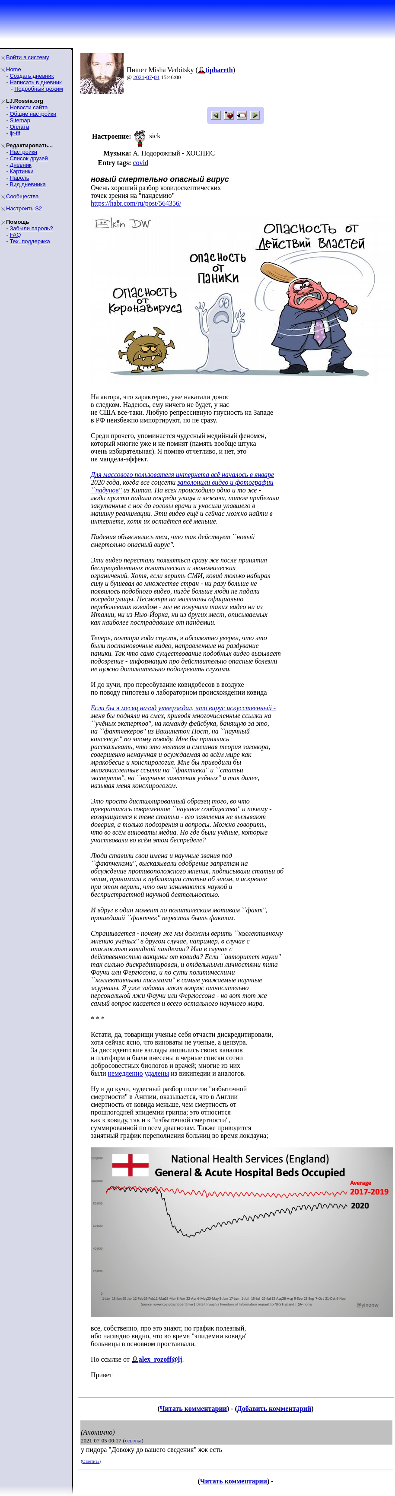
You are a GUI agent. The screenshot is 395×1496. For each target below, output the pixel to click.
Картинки (21, 171)
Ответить (90, 1461)
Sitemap (20, 120)
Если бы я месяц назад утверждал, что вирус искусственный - (183, 707)
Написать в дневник (35, 82)
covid (140, 162)
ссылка (133, 1440)
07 (149, 77)
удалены (156, 1073)
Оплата (19, 127)
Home (13, 69)
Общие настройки (33, 114)
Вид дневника (28, 184)
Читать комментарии (193, 1408)
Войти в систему (27, 57)
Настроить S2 (24, 208)
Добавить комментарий (274, 1408)
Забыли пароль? (31, 228)
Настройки (23, 152)
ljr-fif (15, 133)
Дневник (20, 165)
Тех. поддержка (30, 241)
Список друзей (29, 158)
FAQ (15, 235)
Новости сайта (29, 107)
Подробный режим (38, 89)
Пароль (19, 178)
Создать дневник (32, 76)
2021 (138, 77)
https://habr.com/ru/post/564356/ (136, 203)
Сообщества (22, 196)
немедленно (125, 1073)
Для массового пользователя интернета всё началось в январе (182, 474)
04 (156, 77)
